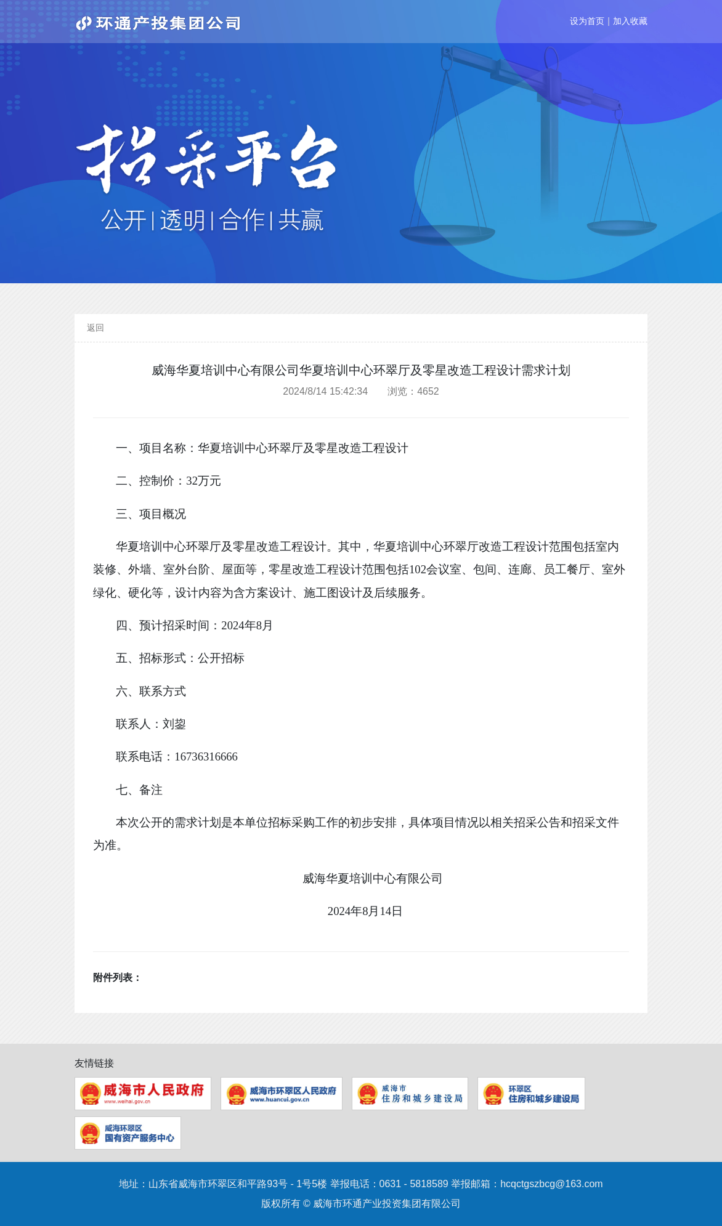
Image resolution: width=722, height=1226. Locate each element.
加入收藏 (630, 21)
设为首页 (587, 21)
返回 (95, 328)
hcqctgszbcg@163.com (551, 1184)
